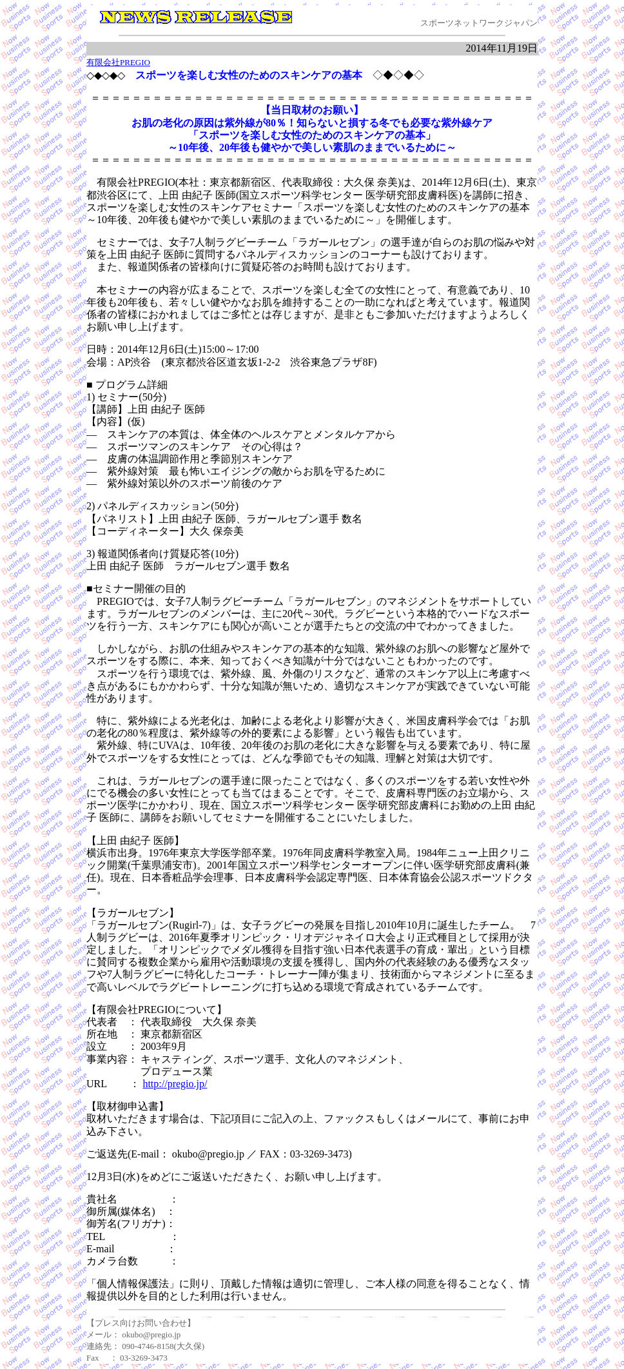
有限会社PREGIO (118, 62)
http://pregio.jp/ (174, 1083)
